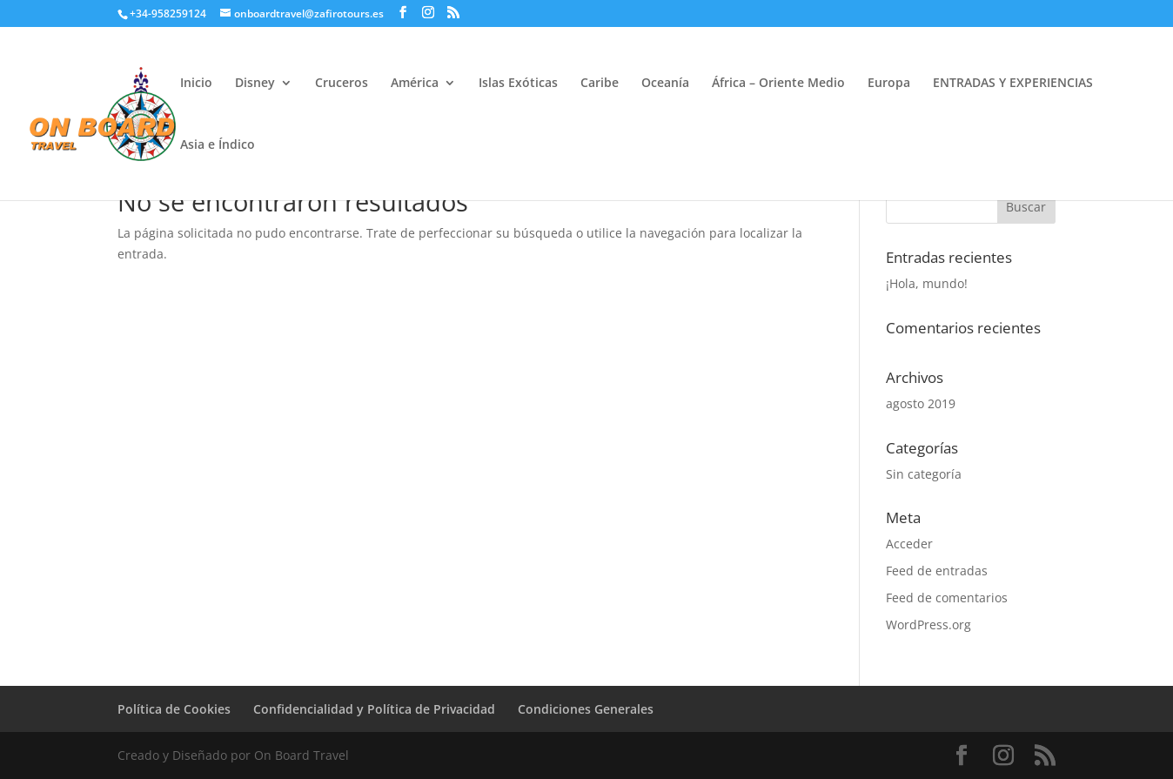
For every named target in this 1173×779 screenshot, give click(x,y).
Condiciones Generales (586, 709)
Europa (889, 84)
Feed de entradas (937, 570)
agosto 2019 (920, 403)
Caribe (599, 84)
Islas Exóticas (518, 84)
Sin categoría (924, 474)
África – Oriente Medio (778, 84)
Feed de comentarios (947, 597)
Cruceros (341, 84)
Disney (255, 84)
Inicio (196, 84)
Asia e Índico (217, 145)
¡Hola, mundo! (927, 283)
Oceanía (665, 84)
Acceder (909, 543)
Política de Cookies (174, 709)
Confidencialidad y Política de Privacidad (374, 709)
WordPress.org (928, 624)
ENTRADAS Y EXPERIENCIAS (1013, 84)
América (415, 84)
